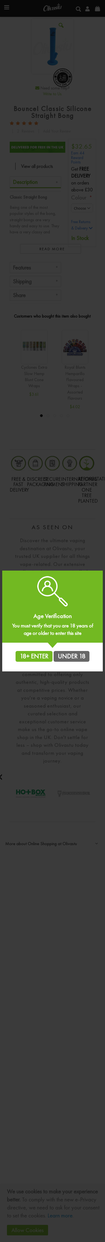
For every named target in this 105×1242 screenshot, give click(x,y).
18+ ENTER (34, 656)
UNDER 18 (71, 656)
